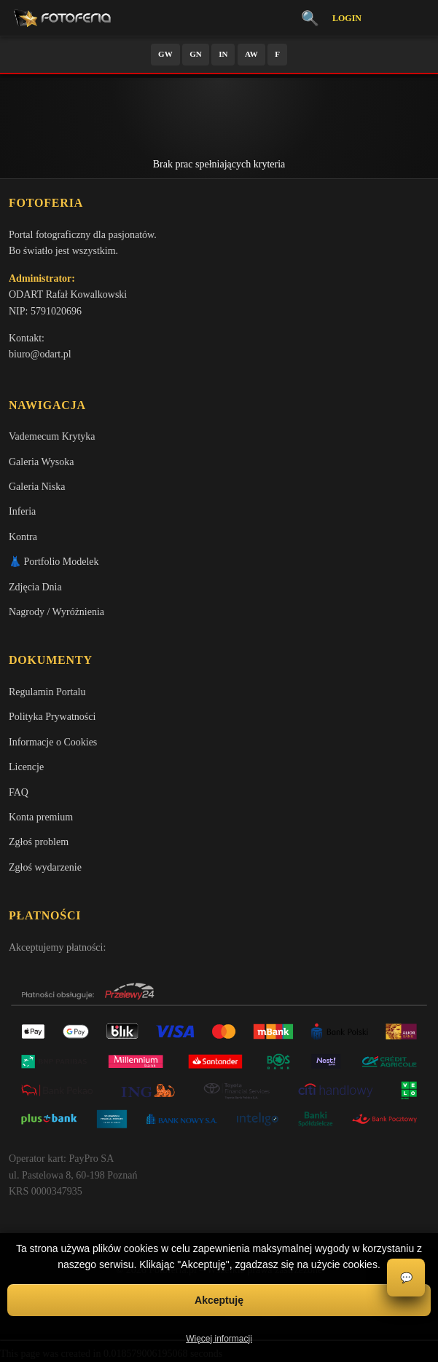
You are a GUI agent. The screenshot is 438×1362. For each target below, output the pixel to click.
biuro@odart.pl (40, 354)
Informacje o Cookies (53, 742)
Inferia (22, 511)
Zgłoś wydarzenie (45, 867)
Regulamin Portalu (47, 691)
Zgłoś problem (39, 841)
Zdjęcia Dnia (35, 587)
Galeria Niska (37, 486)
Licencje (26, 766)
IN (223, 54)
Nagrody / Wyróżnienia (56, 611)
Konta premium (41, 817)
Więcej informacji (219, 1339)
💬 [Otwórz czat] (406, 1277)
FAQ (18, 792)
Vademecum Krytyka (52, 436)
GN (195, 54)
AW (251, 54)
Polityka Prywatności (52, 716)
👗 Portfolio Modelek (54, 561)
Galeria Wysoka (41, 461)
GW (165, 54)
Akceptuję (219, 1300)
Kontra (23, 536)
